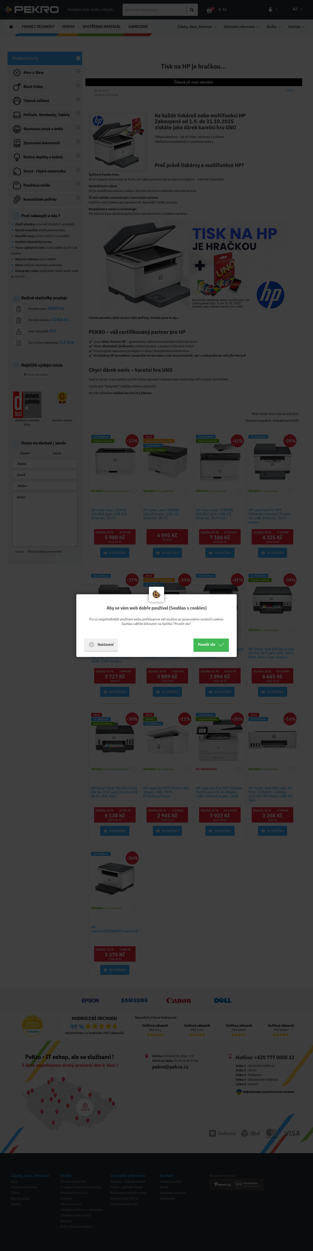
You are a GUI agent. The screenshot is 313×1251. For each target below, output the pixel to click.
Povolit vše (211, 644)
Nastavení (101, 644)
